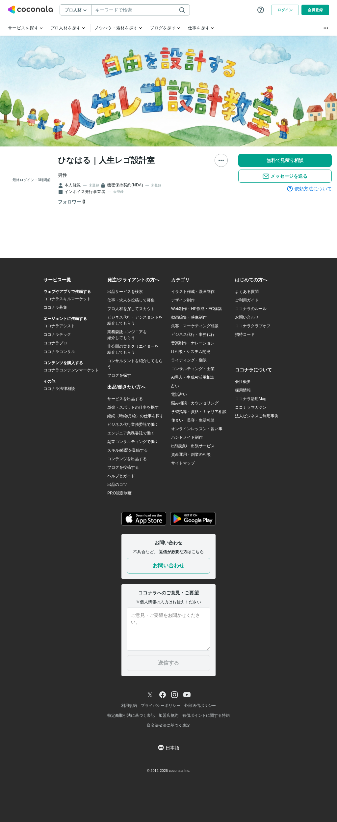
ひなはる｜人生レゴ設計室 (106, 160)
